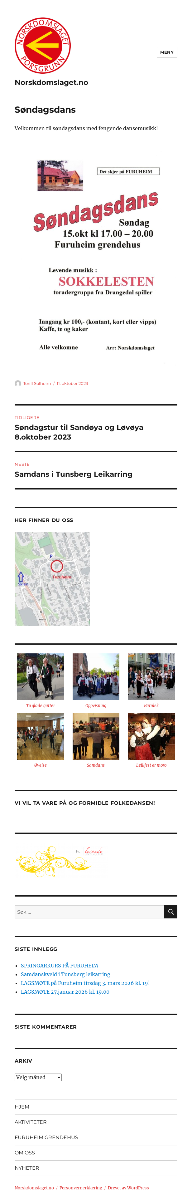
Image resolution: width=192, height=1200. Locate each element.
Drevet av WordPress (128, 1188)
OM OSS (25, 1153)
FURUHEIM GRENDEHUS (46, 1137)
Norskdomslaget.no (51, 82)
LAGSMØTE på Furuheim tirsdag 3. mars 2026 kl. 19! (85, 983)
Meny (167, 52)
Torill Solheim (37, 383)
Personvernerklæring (81, 1188)
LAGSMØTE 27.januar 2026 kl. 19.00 (65, 992)
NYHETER (27, 1168)
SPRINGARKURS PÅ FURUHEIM (59, 965)
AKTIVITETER (31, 1122)
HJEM (22, 1107)
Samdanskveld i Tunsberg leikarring (65, 974)
